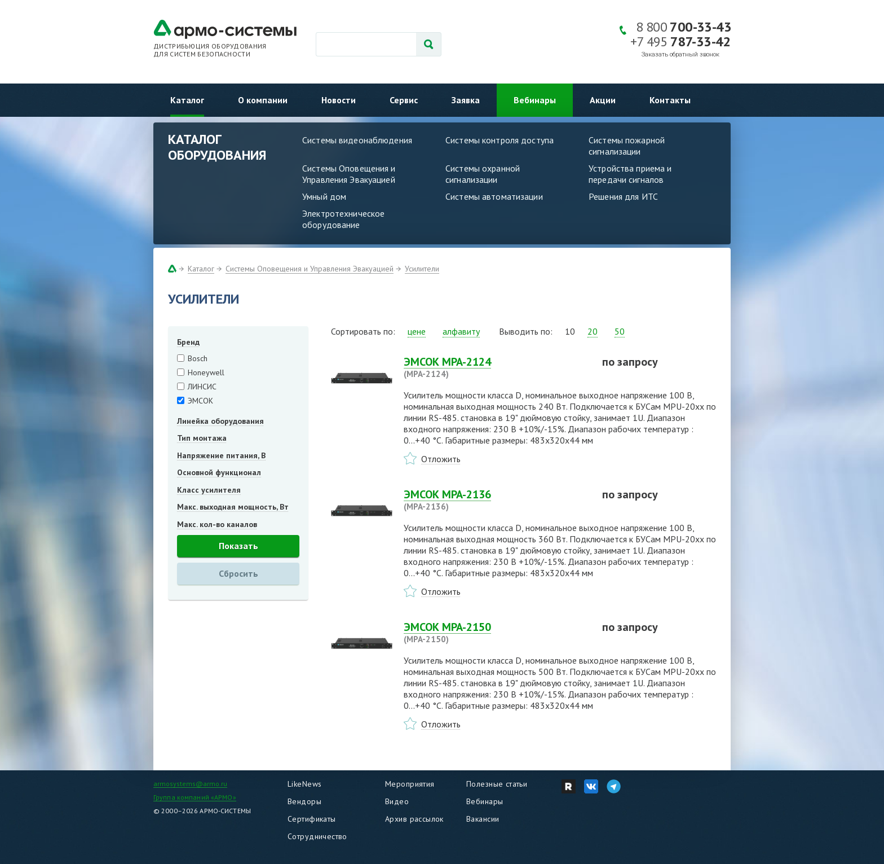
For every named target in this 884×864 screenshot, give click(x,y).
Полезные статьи (496, 784)
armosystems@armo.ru (190, 783)
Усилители (422, 269)
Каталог (187, 100)
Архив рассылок (414, 819)
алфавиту (461, 331)
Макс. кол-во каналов (217, 524)
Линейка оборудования (220, 421)
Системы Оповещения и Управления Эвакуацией (349, 174)
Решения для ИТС (623, 196)
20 (592, 331)
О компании (263, 100)
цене (417, 331)
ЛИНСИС (202, 386)
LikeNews (304, 784)
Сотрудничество (317, 836)
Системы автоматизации (494, 196)
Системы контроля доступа (499, 140)
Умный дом (324, 196)
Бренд (188, 342)
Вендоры (304, 801)
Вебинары (535, 100)
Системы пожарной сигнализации (627, 145)
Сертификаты (312, 819)
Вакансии (482, 819)
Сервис (404, 100)
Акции (603, 100)
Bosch (197, 358)
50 (620, 331)
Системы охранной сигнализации (482, 174)
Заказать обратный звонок (680, 54)
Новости (338, 100)
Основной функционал (219, 472)
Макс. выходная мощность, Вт (233, 507)
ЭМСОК (200, 401)
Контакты (670, 100)
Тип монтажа (202, 438)
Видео (397, 801)
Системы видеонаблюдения (357, 140)
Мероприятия (410, 784)
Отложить (441, 458)
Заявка (466, 100)
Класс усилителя (209, 490)
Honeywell (206, 372)
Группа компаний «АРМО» (194, 797)
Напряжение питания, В (221, 455)
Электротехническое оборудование (343, 219)
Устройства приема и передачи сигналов (630, 174)
